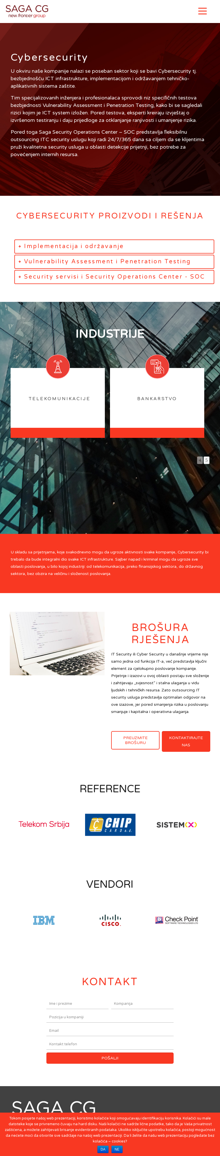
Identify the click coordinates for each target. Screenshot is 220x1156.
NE (117, 1149)
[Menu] (202, 11)
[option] (55, 404)
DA (103, 1149)
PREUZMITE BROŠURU (135, 740)
